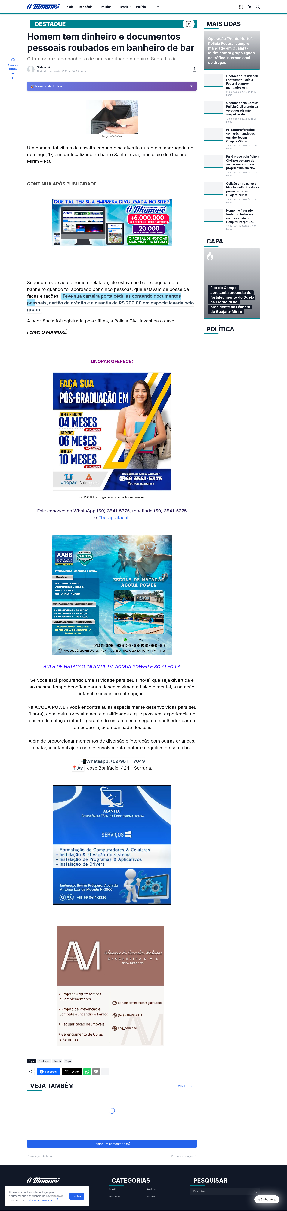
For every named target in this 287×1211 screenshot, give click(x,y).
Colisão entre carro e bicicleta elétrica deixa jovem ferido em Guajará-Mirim (242, 189)
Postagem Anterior (41, 1156)
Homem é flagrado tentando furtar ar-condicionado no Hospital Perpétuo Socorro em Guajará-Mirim (241, 216)
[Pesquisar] (256, 7)
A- (13, 78)
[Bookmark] (188, 24)
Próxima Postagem (182, 1156)
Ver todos (185, 1085)
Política (106, 7)
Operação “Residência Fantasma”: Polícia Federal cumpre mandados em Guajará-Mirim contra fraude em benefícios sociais (242, 81)
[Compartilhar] (193, 69)
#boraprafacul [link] (113, 517)
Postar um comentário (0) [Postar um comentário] (112, 1144)
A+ (12, 73)
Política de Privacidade (41, 1200)
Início (70, 7)
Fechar (77, 1196)
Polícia (141, 7)
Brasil (124, 7)
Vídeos (151, 1196)
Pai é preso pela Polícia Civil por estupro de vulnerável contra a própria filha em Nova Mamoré (242, 162)
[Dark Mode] (248, 7)
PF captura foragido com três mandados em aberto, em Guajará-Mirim (240, 135)
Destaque (50, 24)
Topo (68, 1061)
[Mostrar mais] (105, 1071)
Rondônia (86, 7)
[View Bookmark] (241, 8)
